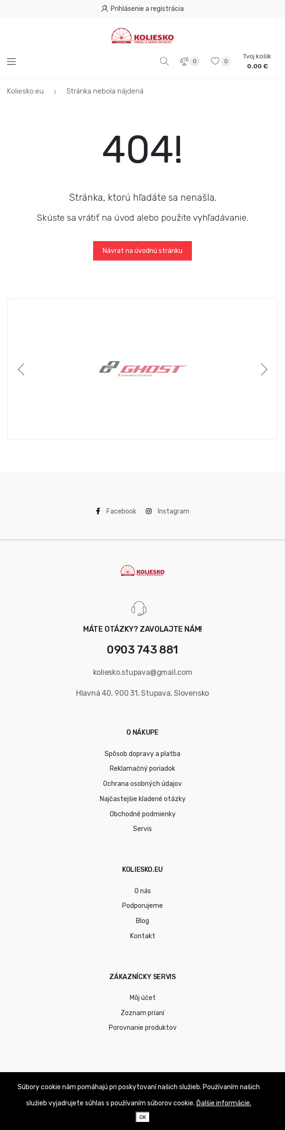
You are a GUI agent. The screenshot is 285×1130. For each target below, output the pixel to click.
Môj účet (143, 998)
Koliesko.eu (25, 91)
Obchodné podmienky (143, 814)
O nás (142, 891)
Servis (142, 829)
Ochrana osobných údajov (142, 784)
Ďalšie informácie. (223, 1103)
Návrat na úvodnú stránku (142, 251)
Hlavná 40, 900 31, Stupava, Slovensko (142, 693)
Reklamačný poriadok (142, 769)
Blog (142, 921)
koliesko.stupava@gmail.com (142, 672)
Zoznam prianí (142, 1013)
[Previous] (22, 369)
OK (142, 1117)
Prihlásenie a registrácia (142, 9)
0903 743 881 (142, 649)
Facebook (116, 511)
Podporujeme (142, 906)
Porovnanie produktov (143, 1028)
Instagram (168, 511)
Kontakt (142, 936)
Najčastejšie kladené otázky (143, 799)
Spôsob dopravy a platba (142, 754)
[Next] (262, 369)
